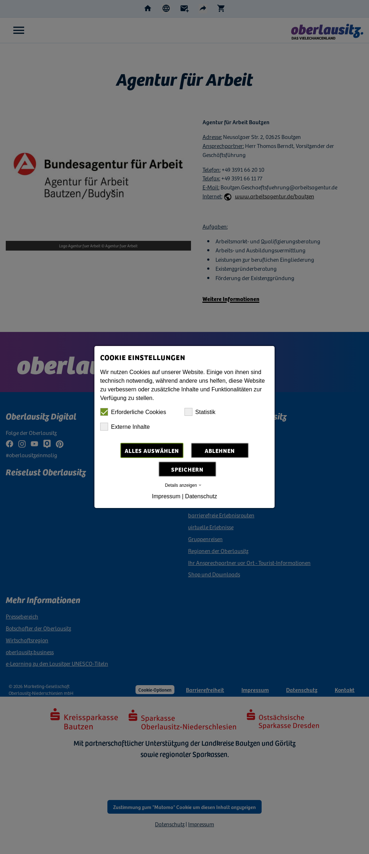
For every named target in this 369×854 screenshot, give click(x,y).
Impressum (166, 496)
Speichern (187, 469)
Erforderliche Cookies (133, 412)
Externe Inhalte (125, 427)
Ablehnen (220, 450)
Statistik (199, 412)
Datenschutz (201, 496)
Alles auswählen (152, 450)
